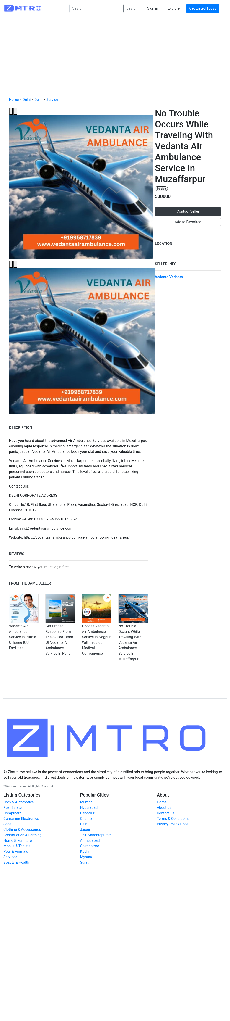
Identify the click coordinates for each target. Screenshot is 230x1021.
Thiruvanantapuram (96, 835)
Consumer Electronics (21, 818)
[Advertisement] (115, 60)
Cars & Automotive (18, 802)
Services (10, 857)
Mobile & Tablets (16, 846)
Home (14, 100)
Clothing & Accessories (22, 829)
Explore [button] (174, 8)
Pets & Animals (15, 851)
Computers (12, 813)
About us (164, 807)
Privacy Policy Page (173, 824)
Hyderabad (89, 807)
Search (131, 8)
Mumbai (86, 802)
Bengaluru (88, 813)
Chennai (86, 818)
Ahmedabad (90, 840)
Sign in (152, 8)
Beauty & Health (16, 862)
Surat (84, 862)
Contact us (165, 813)
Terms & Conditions (173, 818)
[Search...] (95, 8)
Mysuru (86, 857)
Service (52, 100)
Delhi (27, 100)
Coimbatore (89, 846)
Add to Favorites (188, 222)
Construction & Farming (22, 835)
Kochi (84, 851)
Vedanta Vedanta (169, 277)
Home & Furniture (17, 840)
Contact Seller (188, 211)
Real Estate (12, 807)
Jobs (7, 824)
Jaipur (85, 829)
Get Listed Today (202, 8)
